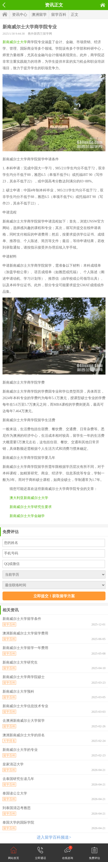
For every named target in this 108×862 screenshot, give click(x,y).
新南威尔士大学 (15, 42)
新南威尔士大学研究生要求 (31, 507)
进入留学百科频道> (54, 837)
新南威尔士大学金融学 (27, 516)
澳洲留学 (39, 15)
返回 (4, 5)
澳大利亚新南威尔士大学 (29, 498)
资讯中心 (19, 15)
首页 (102, 5)
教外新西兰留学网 (40, 33)
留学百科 (58, 15)
